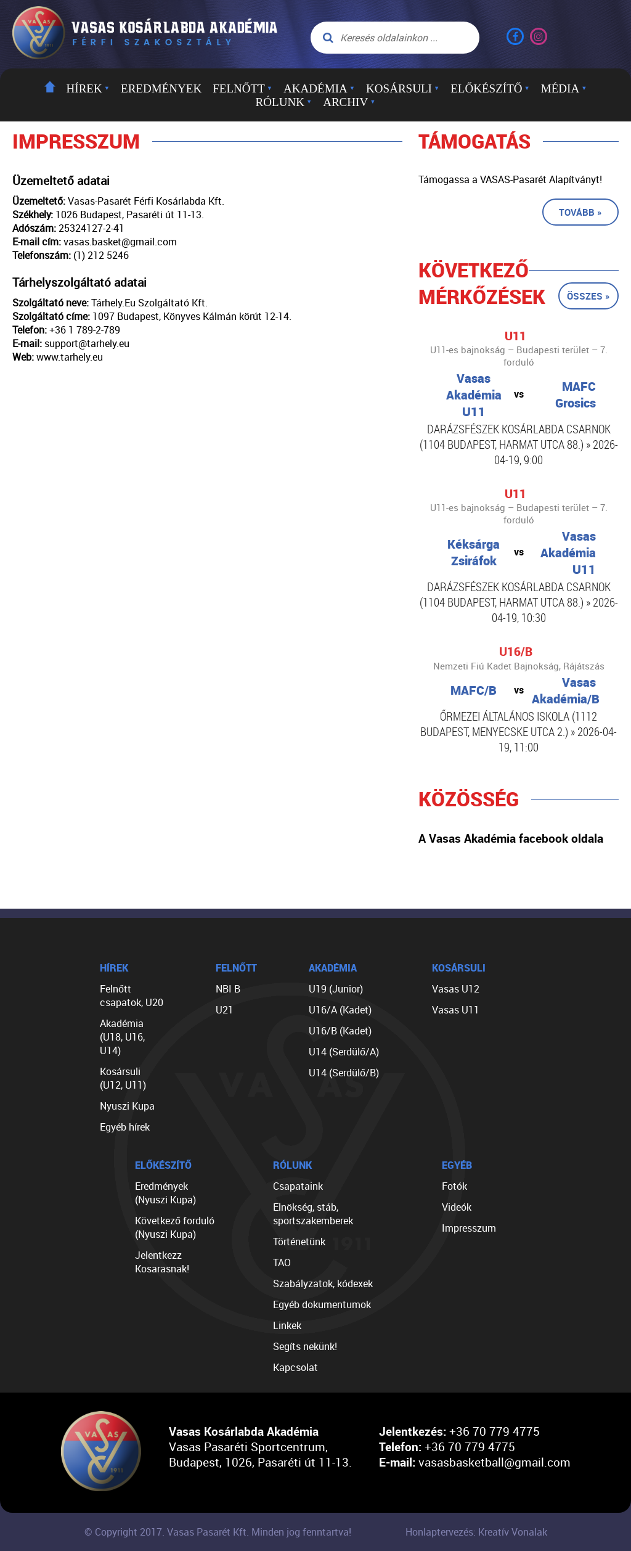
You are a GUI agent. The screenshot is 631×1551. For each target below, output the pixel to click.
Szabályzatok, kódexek (323, 1283)
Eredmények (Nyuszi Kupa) (165, 1192)
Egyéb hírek (125, 1127)
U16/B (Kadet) (340, 1030)
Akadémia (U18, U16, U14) (122, 1037)
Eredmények (161, 88)
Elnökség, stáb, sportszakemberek (313, 1213)
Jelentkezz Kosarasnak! (162, 1261)
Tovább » (580, 212)
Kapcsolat (295, 1367)
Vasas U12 (455, 989)
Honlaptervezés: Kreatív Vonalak (476, 1532)
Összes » (588, 296)
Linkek (287, 1325)
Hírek (88, 88)
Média (564, 88)
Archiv (349, 102)
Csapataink (298, 1186)
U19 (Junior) (336, 989)
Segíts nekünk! (305, 1346)
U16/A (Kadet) (340, 1010)
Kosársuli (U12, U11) (123, 1078)
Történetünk (299, 1241)
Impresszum (469, 1228)
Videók (456, 1207)
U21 (225, 1010)
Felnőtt (242, 88)
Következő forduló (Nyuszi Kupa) (174, 1227)
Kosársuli (402, 88)
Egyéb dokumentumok (322, 1304)
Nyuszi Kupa (127, 1106)
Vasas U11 (455, 1010)
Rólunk (284, 102)
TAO (282, 1262)
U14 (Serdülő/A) (344, 1051)
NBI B (228, 989)
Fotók (454, 1186)
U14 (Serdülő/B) (344, 1072)
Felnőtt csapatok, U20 (131, 995)
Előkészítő (490, 88)
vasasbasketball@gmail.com (494, 1462)
